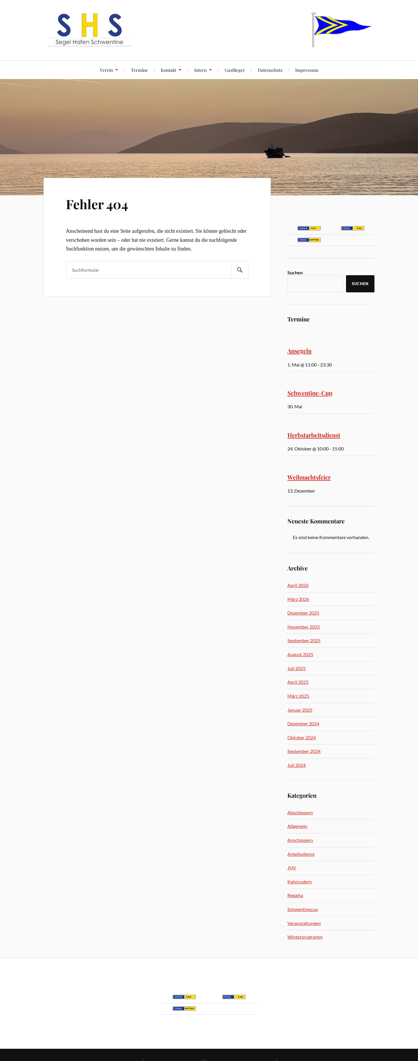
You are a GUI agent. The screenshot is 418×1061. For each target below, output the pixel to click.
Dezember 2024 (303, 723)
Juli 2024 (296, 765)
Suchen (295, 272)
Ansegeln (299, 351)
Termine (139, 70)
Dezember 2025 (303, 613)
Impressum (306, 70)
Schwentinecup (302, 909)
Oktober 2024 (301, 737)
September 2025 (303, 640)
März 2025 (298, 696)
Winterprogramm (304, 937)
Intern (200, 70)
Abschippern (300, 812)
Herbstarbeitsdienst (313, 435)
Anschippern (300, 840)
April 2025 (298, 682)
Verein (106, 70)
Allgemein (297, 826)
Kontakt (168, 70)
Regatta (295, 895)
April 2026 (298, 585)
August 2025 (300, 654)
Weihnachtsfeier (309, 477)
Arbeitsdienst (301, 854)
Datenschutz (270, 70)
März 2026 (298, 599)
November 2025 (303, 626)
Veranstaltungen (304, 923)
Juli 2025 (296, 668)
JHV (291, 867)
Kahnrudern (299, 881)
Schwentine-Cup (309, 393)
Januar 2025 (299, 710)
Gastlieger (235, 70)
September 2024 (303, 751)
